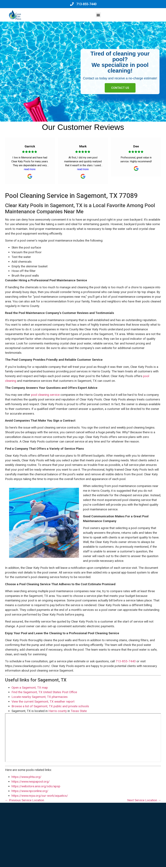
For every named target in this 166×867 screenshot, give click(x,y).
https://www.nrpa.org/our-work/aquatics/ (40, 796)
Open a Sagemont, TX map (30, 687)
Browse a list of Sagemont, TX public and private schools (50, 706)
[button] (98, 15)
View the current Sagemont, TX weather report (43, 701)
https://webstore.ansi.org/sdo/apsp (36, 786)
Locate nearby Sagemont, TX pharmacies (40, 697)
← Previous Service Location (24, 800)
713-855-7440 (126, 661)
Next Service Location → (144, 800)
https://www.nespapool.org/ (31, 781)
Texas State (79, 711)
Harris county (57, 711)
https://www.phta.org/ (26, 777)
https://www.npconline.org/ (30, 791)
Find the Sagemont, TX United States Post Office (44, 692)
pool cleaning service (45, 395)
